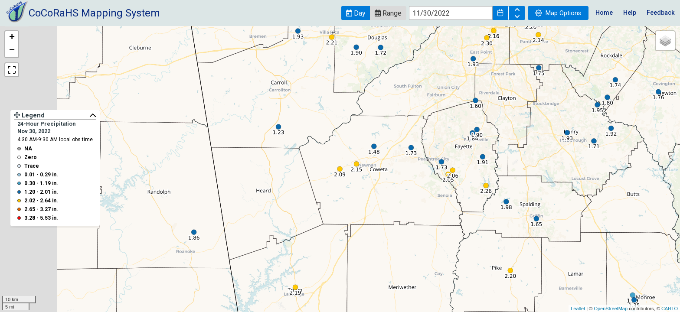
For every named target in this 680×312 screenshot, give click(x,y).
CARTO (669, 308)
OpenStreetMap (611, 308)
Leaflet (578, 308)
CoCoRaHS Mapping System (94, 13)
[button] (355, 13)
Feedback (661, 12)
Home (604, 12)
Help (629, 12)
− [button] (12, 50)
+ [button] (12, 37)
